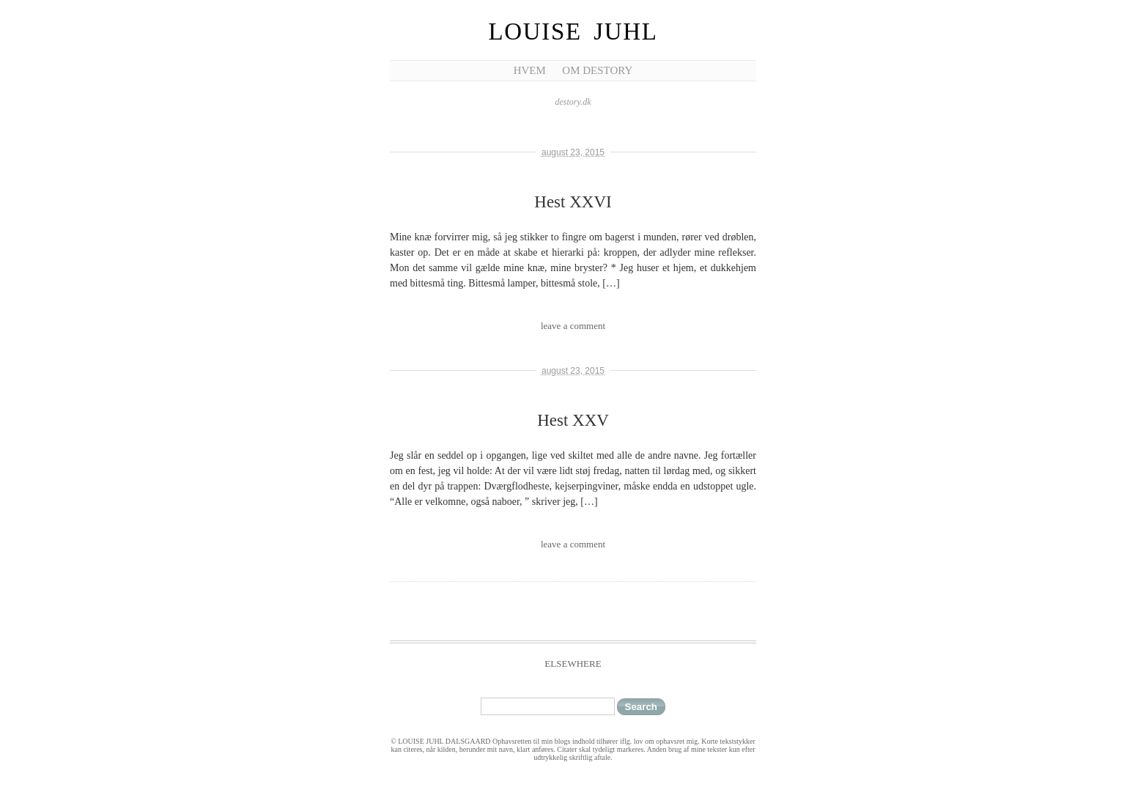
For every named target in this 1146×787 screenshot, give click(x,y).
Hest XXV (573, 420)
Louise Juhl (573, 31)
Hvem (530, 70)
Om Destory (597, 70)
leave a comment (573, 325)
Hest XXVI (572, 202)
